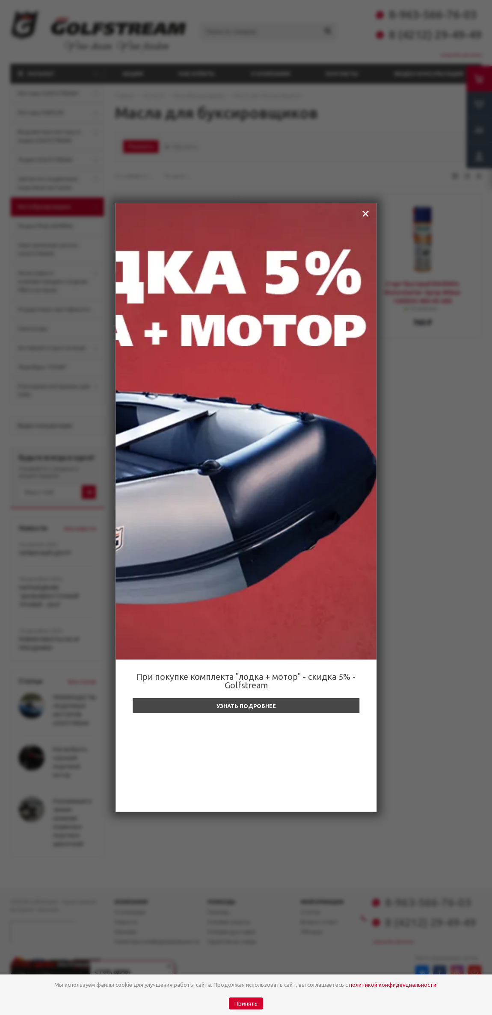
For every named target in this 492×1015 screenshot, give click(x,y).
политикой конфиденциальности (392, 985)
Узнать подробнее (246, 706)
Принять (246, 1003)
